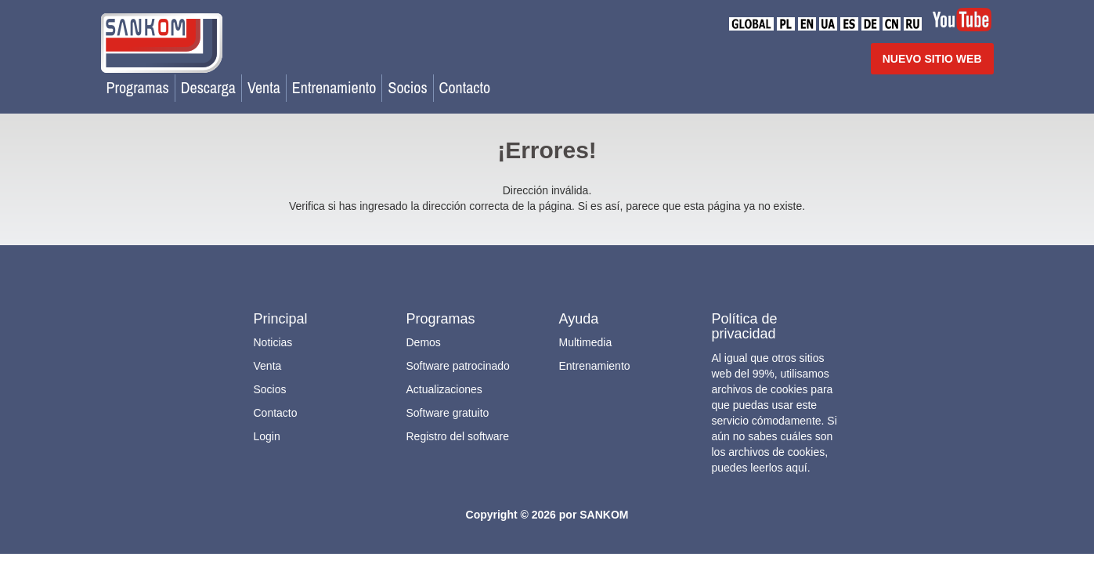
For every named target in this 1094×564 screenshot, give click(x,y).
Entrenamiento (334, 87)
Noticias (273, 342)
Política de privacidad (745, 326)
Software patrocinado (458, 366)
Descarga (208, 87)
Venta (263, 87)
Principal (281, 319)
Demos (423, 342)
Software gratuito (447, 413)
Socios (407, 87)
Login (267, 436)
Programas (138, 87)
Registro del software (458, 436)
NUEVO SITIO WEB (932, 58)
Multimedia (585, 342)
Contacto (465, 87)
